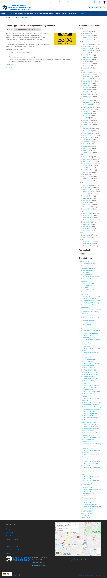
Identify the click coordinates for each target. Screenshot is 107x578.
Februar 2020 (87, 207)
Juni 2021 (86, 170)
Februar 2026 (87, 37)
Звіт (83, 253)
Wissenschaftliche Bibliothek (91, 277)
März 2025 (86, 63)
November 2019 (87, 215)
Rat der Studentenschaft (90, 298)
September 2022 (87, 135)
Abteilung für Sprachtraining (92, 385)
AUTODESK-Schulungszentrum (91, 296)
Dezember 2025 (87, 44)
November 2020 (87, 187)
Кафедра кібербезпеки (91, 426)
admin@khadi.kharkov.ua (34, 2)
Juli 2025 (85, 55)
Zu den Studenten (55, 13)
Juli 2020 (85, 196)
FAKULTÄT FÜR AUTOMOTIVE (91, 331)
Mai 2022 (85, 144)
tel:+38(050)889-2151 (15, 2)
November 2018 (87, 235)
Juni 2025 (86, 57)
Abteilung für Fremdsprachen (92, 461)
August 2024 (86, 81)
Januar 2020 (86, 209)
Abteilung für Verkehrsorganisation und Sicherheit (89, 498)
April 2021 (86, 174)
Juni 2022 (86, 142)
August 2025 (86, 53)
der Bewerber (87, 324)
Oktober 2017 (87, 244)
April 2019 (86, 228)
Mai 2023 (85, 116)
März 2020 (86, 204)
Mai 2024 (85, 87)
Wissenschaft (29, 13)
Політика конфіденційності (86, 575)
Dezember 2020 (87, 185)
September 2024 (87, 79)
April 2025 (86, 61)
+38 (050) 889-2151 (38, 562)
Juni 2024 (86, 85)
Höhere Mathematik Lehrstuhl (92, 489)
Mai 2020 (85, 200)
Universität (54, 2)
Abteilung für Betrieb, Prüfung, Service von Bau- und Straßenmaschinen (91, 446)
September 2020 (87, 191)
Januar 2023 (86, 124)
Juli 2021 (85, 168)
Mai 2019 (85, 226)
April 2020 (86, 202)
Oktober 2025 (87, 48)
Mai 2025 (85, 59)
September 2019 (87, 220)
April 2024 (86, 90)
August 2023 (86, 109)
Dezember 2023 (87, 100)
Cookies (98, 575)
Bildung (20, 13)
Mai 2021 (85, 172)
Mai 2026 (85, 31)
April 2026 (86, 33)
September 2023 (87, 107)
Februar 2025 (87, 66)
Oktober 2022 (87, 133)
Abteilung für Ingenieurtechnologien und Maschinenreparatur (89, 359)
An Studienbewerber (41, 13)
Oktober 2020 (87, 189)
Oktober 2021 (87, 161)
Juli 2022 (85, 139)
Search (94, 2)
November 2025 (87, 46)
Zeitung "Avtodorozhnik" (12, 539)
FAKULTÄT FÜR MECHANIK (90, 424)
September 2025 (87, 50)
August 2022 (86, 137)
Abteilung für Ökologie (90, 415)
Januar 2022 (86, 152)
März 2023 (86, 120)
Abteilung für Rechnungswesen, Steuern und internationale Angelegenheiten (90, 481)
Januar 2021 (86, 181)
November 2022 (87, 131)
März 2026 (86, 35)
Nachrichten (63, 2)
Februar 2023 (87, 122)
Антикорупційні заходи (13, 543)
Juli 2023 (85, 111)
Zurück (10, 68)
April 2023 (86, 118)
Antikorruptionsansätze (89, 264)
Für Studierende (87, 285)
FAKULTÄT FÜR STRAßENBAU (91, 392)
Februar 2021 (87, 178)
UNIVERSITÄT (86, 261)
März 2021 (86, 176)
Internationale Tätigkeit (70, 13)
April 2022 (86, 146)
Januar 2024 (86, 96)
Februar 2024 (87, 94)
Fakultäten (13, 13)
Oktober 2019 (87, 218)
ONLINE (82, 13)
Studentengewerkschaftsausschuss (91, 329)
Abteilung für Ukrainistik (91, 379)
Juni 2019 (86, 224)
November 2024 (87, 74)
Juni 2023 (86, 113)
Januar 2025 (86, 68)
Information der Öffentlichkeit (76, 2)
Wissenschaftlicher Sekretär (91, 318)
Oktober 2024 (87, 77)
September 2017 (87, 246)
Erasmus (85, 287)
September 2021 (87, 163)
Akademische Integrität (89, 283)
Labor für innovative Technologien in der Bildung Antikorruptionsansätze (88, 268)
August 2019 (86, 222)
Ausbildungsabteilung (89, 320)
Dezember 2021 (87, 157)
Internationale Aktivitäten (90, 290)
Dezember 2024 (87, 72)
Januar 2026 (86, 40)
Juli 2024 (85, 83)
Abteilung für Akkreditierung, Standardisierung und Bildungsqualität (90, 305)
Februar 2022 (87, 150)
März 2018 (86, 237)
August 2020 (86, 194)
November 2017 (87, 241)
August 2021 (86, 165)
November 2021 (87, 159)
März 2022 (86, 148)
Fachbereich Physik (89, 368)
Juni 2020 (86, 198)
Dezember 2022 (87, 129)
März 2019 (86, 231)
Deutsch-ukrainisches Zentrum (91, 300)
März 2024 (86, 92)
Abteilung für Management (91, 476)
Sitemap (89, 2)
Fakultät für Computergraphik (92, 418)
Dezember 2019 (87, 213)
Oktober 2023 (87, 105)
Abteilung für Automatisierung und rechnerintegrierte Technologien (91, 439)
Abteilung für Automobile (91, 333)
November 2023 (87, 103)
